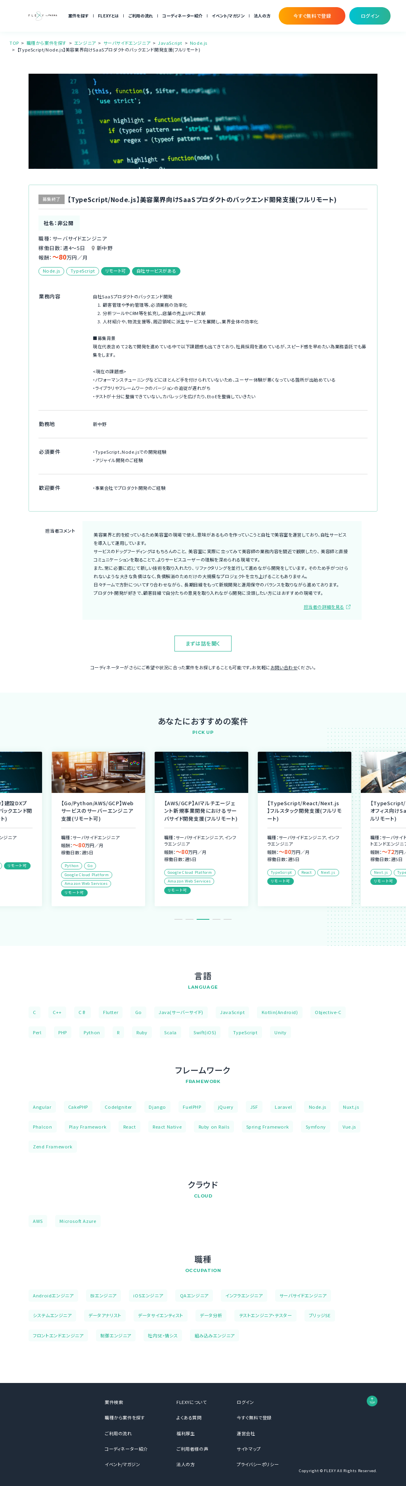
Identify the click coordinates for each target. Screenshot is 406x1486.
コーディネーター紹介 (182, 16)
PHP (62, 1032)
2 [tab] (192, 919)
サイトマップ (249, 1449)
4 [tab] (216, 919)
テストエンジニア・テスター (265, 1315)
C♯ (82, 1012)
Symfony (316, 1126)
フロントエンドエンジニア (58, 1335)
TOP (14, 43)
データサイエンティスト (160, 1315)
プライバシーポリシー (258, 1464)
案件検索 (114, 1402)
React (129, 1126)
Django (157, 1107)
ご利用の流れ (140, 16)
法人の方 (262, 16)
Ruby (141, 1032)
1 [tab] (178, 919)
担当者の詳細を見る (324, 607)
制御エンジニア (115, 1335)
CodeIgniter (118, 1107)
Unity (280, 1032)
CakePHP (78, 1107)
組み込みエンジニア (215, 1335)
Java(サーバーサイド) (181, 1012)
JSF (254, 1107)
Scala (170, 1032)
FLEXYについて (191, 1402)
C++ (57, 1012)
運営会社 (246, 1433)
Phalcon (42, 1126)
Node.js (198, 43)
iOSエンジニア (148, 1295)
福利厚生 (185, 1433)
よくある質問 (189, 1417)
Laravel (283, 1107)
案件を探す (78, 16)
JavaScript (170, 43)
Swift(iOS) (204, 1032)
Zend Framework (52, 1146)
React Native (167, 1126)
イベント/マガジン (228, 16)
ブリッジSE (320, 1315)
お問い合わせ (284, 667)
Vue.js (349, 1126)
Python (92, 1032)
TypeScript (245, 1032)
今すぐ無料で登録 (254, 1417)
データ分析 (211, 1315)
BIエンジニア (103, 1295)
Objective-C (328, 1012)
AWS (38, 1221)
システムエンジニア (52, 1315)
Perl (37, 1032)
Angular (42, 1107)
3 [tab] (205, 919)
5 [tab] (228, 919)
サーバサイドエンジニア (127, 43)
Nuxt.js (351, 1107)
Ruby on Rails (214, 1126)
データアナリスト (104, 1315)
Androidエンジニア (53, 1295)
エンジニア (85, 43)
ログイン (245, 1402)
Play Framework (87, 1126)
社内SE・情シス (163, 1335)
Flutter (110, 1012)
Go (138, 1012)
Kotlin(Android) (280, 1012)
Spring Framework (267, 1126)
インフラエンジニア (243, 1295)
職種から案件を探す (47, 43)
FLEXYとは (108, 16)
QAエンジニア (194, 1295)
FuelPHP (192, 1107)
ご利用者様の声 (192, 1449)
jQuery (226, 1107)
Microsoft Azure (77, 1221)
